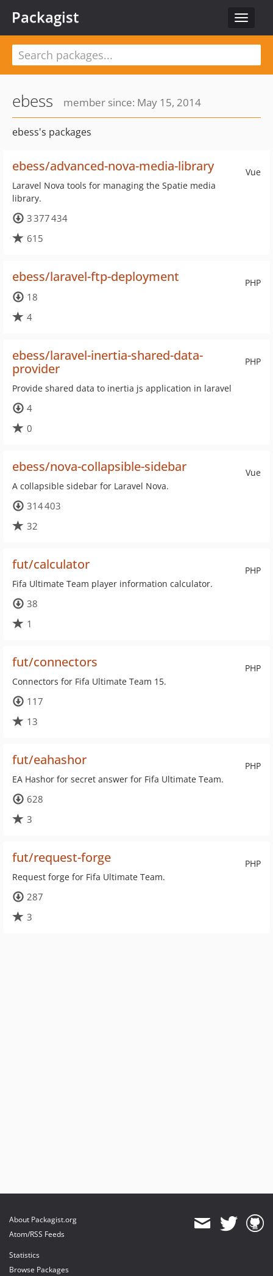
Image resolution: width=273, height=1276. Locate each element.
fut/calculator (51, 564)
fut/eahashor (49, 759)
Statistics (24, 1255)
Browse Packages (39, 1269)
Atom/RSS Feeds (37, 1234)
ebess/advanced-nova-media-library (113, 166)
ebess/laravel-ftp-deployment (95, 276)
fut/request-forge (61, 857)
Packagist (45, 17)
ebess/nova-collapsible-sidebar (99, 466)
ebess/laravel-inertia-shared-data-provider (107, 362)
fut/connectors (55, 662)
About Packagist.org (43, 1219)
